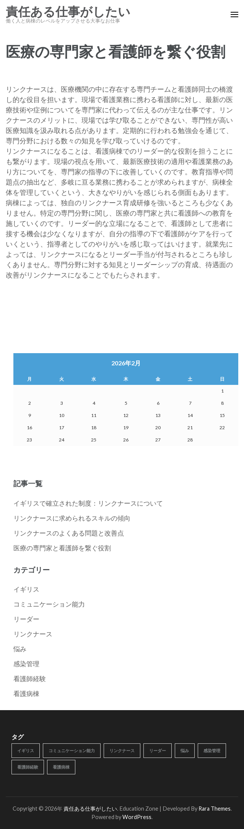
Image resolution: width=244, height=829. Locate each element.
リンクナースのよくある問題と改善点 (68, 533)
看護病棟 (26, 693)
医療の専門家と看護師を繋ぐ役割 (62, 548)
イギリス (26, 589)
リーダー (26, 619)
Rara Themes (214, 808)
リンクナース (32, 634)
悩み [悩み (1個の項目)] (185, 750)
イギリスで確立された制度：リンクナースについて (88, 503)
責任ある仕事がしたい (68, 12)
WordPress (136, 817)
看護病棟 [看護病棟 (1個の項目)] (61, 766)
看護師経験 (29, 679)
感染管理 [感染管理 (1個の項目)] (211, 750)
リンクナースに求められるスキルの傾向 (71, 518)
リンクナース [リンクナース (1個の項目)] (122, 750)
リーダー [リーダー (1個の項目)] (157, 750)
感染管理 (26, 664)
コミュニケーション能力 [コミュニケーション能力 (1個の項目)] (72, 750)
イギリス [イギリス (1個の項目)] (25, 750)
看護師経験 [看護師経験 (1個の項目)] (27, 766)
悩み (19, 649)
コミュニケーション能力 (49, 604)
